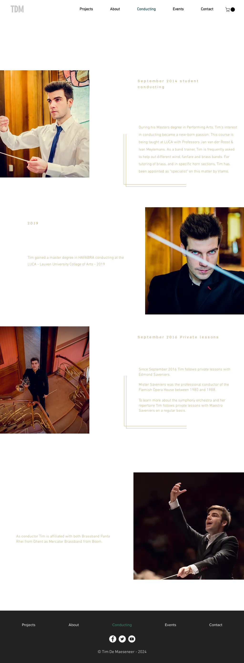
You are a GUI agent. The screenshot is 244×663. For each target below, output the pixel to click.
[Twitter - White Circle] (122, 639)
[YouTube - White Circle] (131, 639)
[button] (86, 9)
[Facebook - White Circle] (112, 639)
